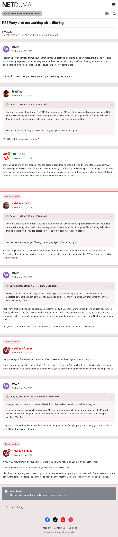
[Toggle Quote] (7, 104)
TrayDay (17, 91)
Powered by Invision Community (59, 532)
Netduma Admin (45, 396)
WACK (8, 31)
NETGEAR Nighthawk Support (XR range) (38, 35)
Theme (46, 527)
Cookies (73, 527)
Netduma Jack (43, 286)
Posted (22, 51)
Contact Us (60, 527)
